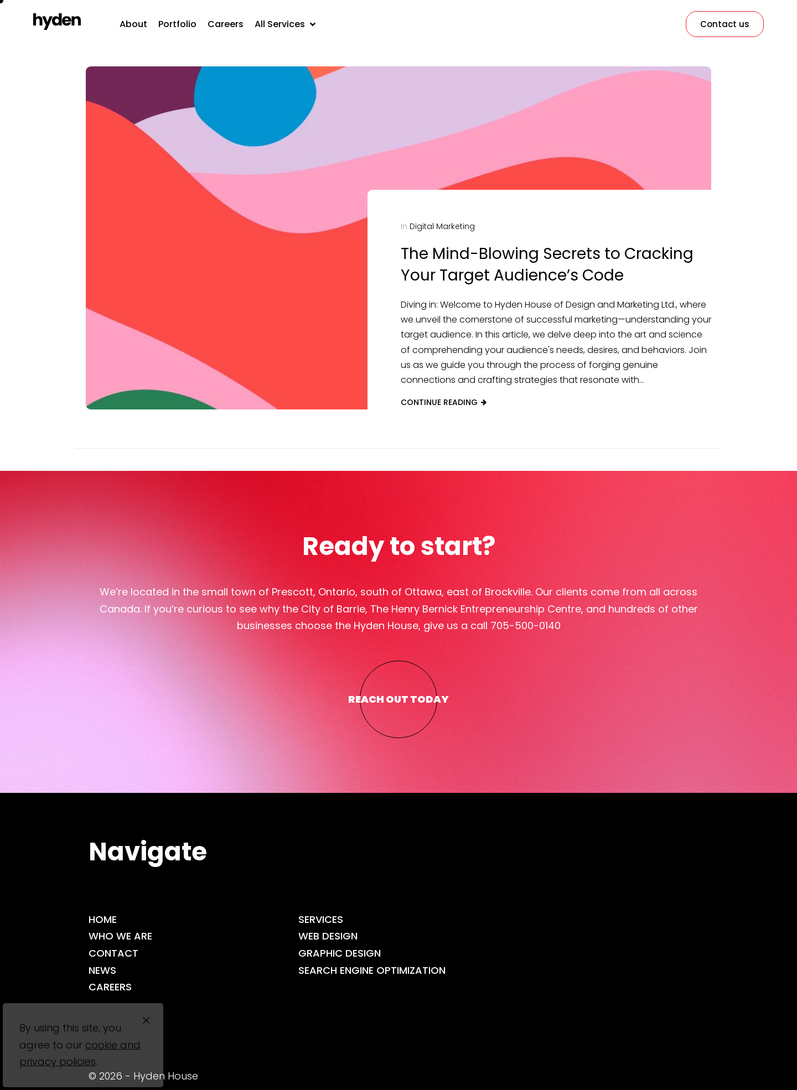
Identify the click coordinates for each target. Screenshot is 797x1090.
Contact (113, 953)
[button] (286, 24)
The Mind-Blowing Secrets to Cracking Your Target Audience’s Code (547, 264)
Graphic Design (339, 953)
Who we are (120, 936)
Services (320, 919)
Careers (110, 987)
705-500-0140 (525, 625)
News (102, 970)
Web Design (328, 936)
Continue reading (439, 402)
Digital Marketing (442, 226)
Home (103, 919)
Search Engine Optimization (372, 970)
